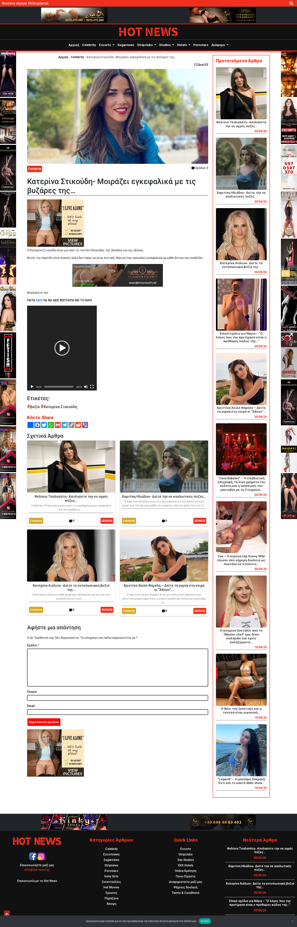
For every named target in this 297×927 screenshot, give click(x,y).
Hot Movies (111, 887)
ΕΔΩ (39, 300)
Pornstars (200, 45)
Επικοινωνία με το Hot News (37, 881)
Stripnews (111, 865)
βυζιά (34, 407)
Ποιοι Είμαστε (185, 876)
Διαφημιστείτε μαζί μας (185, 882)
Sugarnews (125, 45)
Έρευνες (111, 893)
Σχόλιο (33, 645)
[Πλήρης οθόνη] (92, 387)
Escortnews (111, 854)
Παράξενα (111, 898)
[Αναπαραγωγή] (32, 387)
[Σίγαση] (86, 387)
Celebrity (89, 45)
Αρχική (74, 45)
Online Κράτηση (185, 871)
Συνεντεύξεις (111, 882)
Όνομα (32, 691)
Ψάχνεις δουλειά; (186, 887)
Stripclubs (145, 45)
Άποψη (111, 904)
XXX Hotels (185, 865)
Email (31, 706)
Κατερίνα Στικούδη (59, 407)
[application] (62, 348)
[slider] (58, 387)
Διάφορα (218, 45)
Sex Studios (185, 860)
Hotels (182, 45)
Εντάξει (205, 921)
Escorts (105, 45)
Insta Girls (111, 876)
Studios (165, 45)
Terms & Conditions (185, 893)
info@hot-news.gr (37, 870)
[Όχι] (292, 921)
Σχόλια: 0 (199, 168)
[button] (62, 348)
